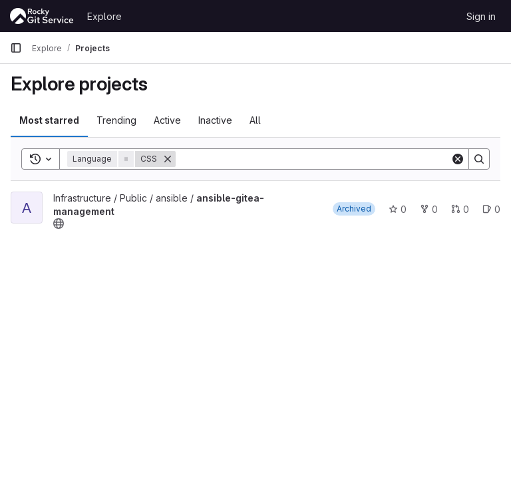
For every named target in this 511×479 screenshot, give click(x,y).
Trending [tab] (116, 120)
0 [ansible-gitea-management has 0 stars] (398, 209)
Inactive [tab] (215, 120)
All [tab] (255, 120)
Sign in (481, 16)
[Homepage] (42, 16)
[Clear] (458, 159)
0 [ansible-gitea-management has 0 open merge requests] (460, 209)
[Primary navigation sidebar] (16, 48)
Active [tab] (167, 120)
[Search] (313, 159)
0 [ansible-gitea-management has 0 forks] (429, 209)
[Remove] (168, 159)
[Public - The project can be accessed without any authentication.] (58, 223)
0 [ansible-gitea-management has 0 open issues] (491, 209)
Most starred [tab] (49, 120)
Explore (104, 16)
